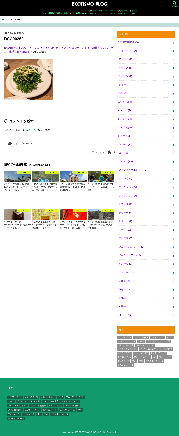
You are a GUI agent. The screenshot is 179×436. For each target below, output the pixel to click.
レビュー (124, 315)
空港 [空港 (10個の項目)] (141, 361)
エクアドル (103, 12)
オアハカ (125, 178)
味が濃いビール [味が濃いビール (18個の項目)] (124, 357)
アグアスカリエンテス (132, 170)
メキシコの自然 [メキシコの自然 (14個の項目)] (124, 353)
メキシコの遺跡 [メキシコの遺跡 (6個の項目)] (141, 353)
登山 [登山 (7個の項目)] (134, 361)
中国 (123, 93)
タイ (123, 84)
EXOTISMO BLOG (89, 4)
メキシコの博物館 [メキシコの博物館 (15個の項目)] (148, 349)
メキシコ (92, 12)
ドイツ (124, 136)
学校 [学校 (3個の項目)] (154, 357)
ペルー (113, 12)
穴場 (123, 306)
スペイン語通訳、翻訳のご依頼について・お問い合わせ (64, 13)
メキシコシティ (130, 255)
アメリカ (125, 59)
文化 (123, 298)
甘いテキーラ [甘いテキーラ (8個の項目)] (124, 361)
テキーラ (126, 212)
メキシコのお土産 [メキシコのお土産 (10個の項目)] (125, 345)
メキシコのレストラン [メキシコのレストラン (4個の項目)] (127, 349)
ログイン (33, 129)
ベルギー (125, 144)
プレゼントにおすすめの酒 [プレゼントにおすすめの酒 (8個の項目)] (158, 341)
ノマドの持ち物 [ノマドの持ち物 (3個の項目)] (141, 337)
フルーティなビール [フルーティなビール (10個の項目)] (126, 341)
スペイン (125, 76)
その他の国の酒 (129, 42)
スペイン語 (125, 127)
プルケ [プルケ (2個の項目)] (141, 341)
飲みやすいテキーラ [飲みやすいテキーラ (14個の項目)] (154, 361)
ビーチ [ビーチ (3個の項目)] (170, 337)
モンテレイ (126, 272)
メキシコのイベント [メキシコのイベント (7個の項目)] (145, 345)
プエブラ (125, 238)
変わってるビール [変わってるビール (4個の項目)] (142, 357)
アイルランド (128, 50)
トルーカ (125, 221)
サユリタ (125, 204)
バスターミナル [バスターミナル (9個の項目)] (157, 337)
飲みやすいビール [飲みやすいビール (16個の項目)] (125, 365)
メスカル (125, 264)
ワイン (124, 289)
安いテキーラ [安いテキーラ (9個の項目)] (165, 357)
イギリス (125, 67)
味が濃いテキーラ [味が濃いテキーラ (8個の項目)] (158, 353)
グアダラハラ (128, 187)
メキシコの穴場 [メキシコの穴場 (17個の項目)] (165, 349)
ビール (125, 229)
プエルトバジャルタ (131, 246)
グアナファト (128, 195)
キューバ (133, 12)
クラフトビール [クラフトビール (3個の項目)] (124, 337)
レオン (124, 281)
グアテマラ (122, 12)
